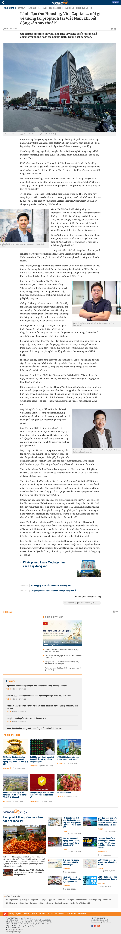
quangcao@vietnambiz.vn (103, 922)
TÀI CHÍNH (42, 914)
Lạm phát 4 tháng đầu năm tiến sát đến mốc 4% (26, 718)
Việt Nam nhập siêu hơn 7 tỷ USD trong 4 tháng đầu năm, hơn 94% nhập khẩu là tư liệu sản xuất (42, 707)
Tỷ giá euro (52, 900)
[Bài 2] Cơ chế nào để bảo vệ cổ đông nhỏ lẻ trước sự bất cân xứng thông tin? (42, 759)
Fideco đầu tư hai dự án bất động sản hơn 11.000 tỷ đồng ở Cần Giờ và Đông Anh (15, 794)
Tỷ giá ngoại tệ (24, 900)
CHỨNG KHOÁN (59, 914)
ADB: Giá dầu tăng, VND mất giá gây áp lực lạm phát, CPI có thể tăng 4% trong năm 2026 (29, 872)
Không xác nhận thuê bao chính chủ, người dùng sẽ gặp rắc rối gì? (63, 669)
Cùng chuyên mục (54, 617)
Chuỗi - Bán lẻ (82, 8)
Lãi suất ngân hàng (95, 900)
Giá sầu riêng (23, 903)
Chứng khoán (34, 766)
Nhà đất (5, 801)
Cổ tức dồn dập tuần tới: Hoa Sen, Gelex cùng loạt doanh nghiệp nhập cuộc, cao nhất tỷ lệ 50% (15, 760)
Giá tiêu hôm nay (81, 900)
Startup (21, 8)
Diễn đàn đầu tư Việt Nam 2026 (80, 903)
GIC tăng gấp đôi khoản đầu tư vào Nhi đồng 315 (51, 585)
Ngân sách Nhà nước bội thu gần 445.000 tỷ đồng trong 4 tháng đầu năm (36, 686)
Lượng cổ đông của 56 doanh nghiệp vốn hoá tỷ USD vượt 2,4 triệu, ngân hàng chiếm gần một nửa (106, 843)
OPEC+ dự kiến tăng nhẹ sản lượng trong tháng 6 (107, 878)
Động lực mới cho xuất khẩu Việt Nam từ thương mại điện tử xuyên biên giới (62, 663)
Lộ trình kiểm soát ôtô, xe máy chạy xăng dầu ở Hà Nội (107, 862)
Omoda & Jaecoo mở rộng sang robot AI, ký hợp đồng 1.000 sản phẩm (62, 650)
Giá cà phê (70, 900)
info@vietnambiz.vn (17, 930)
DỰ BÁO (18, 914)
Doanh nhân (69, 8)
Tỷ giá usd (34, 900)
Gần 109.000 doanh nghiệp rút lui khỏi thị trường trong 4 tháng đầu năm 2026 (38, 696)
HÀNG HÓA (26, 914)
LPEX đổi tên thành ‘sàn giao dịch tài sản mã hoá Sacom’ (68, 758)
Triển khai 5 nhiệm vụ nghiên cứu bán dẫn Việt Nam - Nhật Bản (63, 657)
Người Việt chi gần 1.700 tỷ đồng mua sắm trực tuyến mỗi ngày (72, 879)
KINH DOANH (82, 914)
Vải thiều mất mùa (64, 792)
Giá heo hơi (61, 900)
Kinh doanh (10, 8)
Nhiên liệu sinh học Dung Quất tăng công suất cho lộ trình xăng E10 (34, 728)
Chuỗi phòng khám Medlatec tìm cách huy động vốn (44, 564)
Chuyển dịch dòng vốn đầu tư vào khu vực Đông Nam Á (53, 591)
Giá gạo (41, 903)
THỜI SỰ (11, 914)
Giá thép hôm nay (11, 903)
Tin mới (11, 681)
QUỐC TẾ (34, 914)
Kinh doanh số (55, 8)
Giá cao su (49, 903)
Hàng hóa (60, 797)
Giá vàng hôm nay (12, 900)
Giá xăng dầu (107, 900)
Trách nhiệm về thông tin (14, 932)
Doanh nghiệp (7, 768)
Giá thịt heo (33, 903)
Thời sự (8, 689)
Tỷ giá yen (43, 900)
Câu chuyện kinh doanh (37, 8)
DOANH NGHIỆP (71, 914)
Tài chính (59, 763)
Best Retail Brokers (61, 903)
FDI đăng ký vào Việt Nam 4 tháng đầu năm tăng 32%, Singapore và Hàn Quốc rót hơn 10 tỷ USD (72, 822)
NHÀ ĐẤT (50, 914)
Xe (91, 8)
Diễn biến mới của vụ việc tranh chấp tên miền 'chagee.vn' (61, 643)
